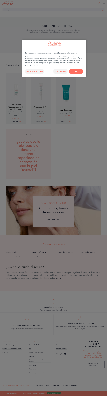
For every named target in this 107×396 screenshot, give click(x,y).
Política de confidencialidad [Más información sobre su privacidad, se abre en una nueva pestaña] (33, 66)
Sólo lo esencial (60, 71)
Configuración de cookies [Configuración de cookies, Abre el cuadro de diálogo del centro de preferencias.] (34, 71)
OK (76, 71)
